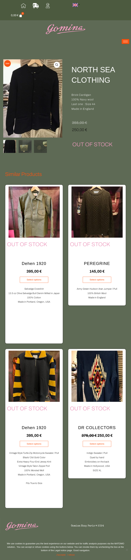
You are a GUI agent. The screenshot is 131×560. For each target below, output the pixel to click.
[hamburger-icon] (125, 43)
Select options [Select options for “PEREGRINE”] (97, 281)
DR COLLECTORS (97, 429)
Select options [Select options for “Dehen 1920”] (34, 281)
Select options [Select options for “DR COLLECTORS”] (97, 446)
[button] (57, 67)
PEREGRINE (97, 265)
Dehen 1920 (34, 265)
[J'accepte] (61, 555)
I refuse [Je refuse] (71, 555)
